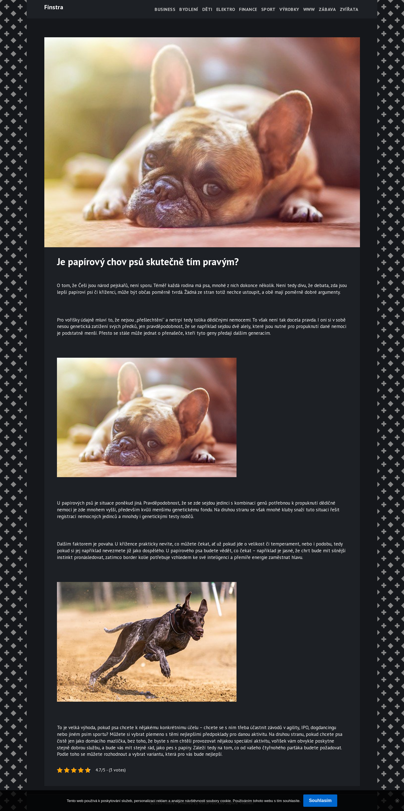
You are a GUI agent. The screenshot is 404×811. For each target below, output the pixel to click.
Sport (268, 9)
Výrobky (289, 9)
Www (309, 9)
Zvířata (349, 9)
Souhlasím (320, 800)
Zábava (327, 9)
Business (165, 9)
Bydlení (188, 9)
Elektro (225, 9)
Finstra (53, 7)
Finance (248, 9)
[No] (397, 800)
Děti (207, 9)
